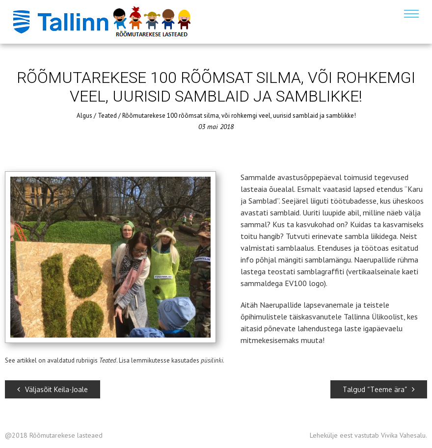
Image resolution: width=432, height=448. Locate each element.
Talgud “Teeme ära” (379, 389)
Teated (107, 115)
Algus (84, 115)
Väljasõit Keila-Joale (52, 389)
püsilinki (212, 360)
